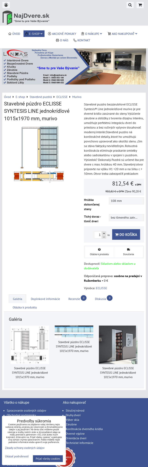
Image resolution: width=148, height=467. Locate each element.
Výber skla (72, 420)
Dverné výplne (75, 433)
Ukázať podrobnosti (17, 456)
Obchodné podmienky (21, 415)
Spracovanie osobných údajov (26, 410)
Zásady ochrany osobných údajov (25, 448)
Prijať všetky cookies (48, 458)
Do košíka (126, 234)
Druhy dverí (73, 415)
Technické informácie (79, 443)
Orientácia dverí (76, 438)
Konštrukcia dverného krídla (84, 429)
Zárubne (71, 424)
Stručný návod (75, 410)
